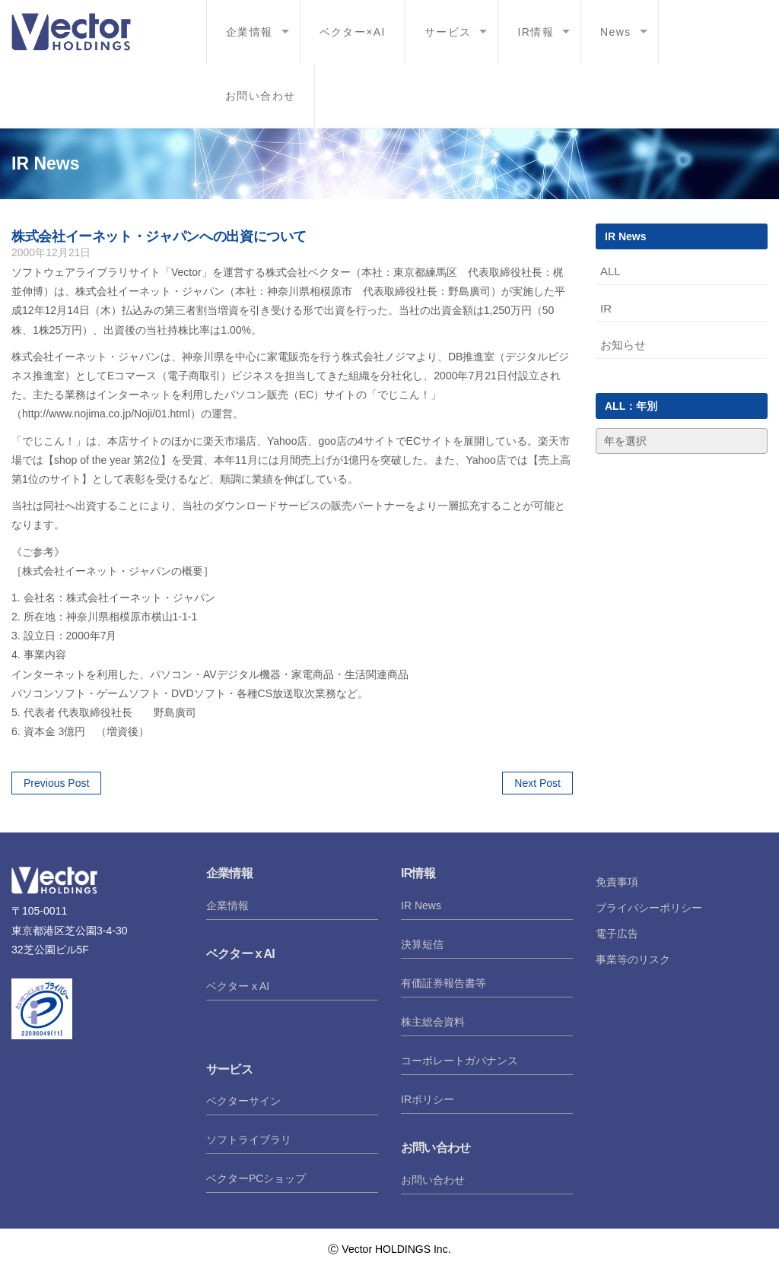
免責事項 (617, 882)
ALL (610, 271)
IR (606, 308)
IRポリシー (427, 1099)
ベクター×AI (353, 32)
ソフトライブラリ (248, 1140)
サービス (448, 32)
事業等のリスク (633, 959)
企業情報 (249, 32)
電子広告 (617, 934)
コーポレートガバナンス (459, 1060)
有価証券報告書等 (443, 983)
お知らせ (623, 344)
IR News (421, 905)
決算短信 (422, 944)
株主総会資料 (433, 1022)
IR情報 (535, 32)
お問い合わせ (260, 96)
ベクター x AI (237, 986)
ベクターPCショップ (256, 1178)
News (615, 32)
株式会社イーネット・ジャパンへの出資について (159, 236)
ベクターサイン (243, 1101)
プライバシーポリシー (649, 908)
